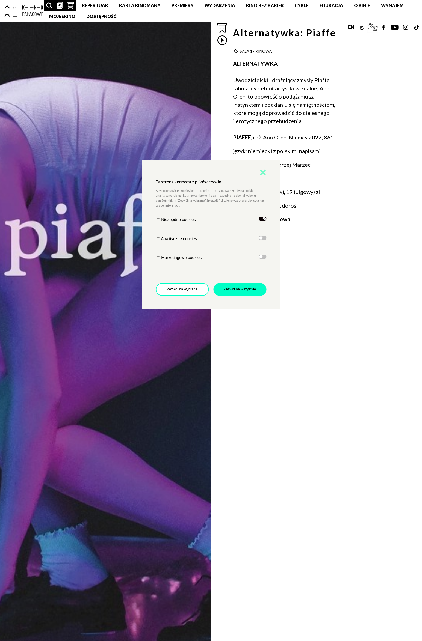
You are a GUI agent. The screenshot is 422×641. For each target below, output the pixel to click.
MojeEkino (62, 16)
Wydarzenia (220, 5)
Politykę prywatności (233, 200)
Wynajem (392, 5)
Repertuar (95, 5)
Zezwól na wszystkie (240, 289)
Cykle (302, 5)
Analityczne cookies (176, 238)
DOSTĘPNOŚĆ (101, 16)
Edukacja (331, 5)
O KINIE (362, 5)
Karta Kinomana (140, 5)
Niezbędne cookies (176, 219)
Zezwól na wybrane (182, 289)
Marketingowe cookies (179, 257)
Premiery (183, 5)
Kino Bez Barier (265, 5)
